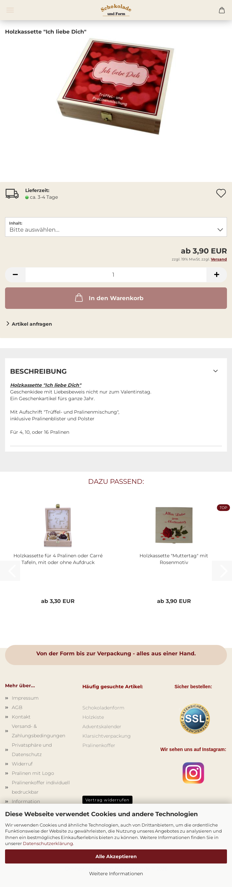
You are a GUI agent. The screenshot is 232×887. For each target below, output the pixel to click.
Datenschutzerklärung (48, 843)
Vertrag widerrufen (107, 799)
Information (26, 801)
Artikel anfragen (32, 324)
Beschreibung (38, 371)
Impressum (25, 698)
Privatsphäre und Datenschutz (32, 749)
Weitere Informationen (116, 874)
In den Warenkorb (109, 297)
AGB (17, 707)
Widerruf (22, 764)
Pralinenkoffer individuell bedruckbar (41, 787)
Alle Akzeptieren (116, 856)
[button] (15, 274)
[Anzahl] (116, 274)
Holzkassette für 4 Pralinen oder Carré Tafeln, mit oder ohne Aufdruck (58, 559)
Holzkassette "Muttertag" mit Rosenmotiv (174, 559)
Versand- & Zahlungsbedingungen (38, 731)
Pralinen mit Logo (33, 773)
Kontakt (21, 717)
